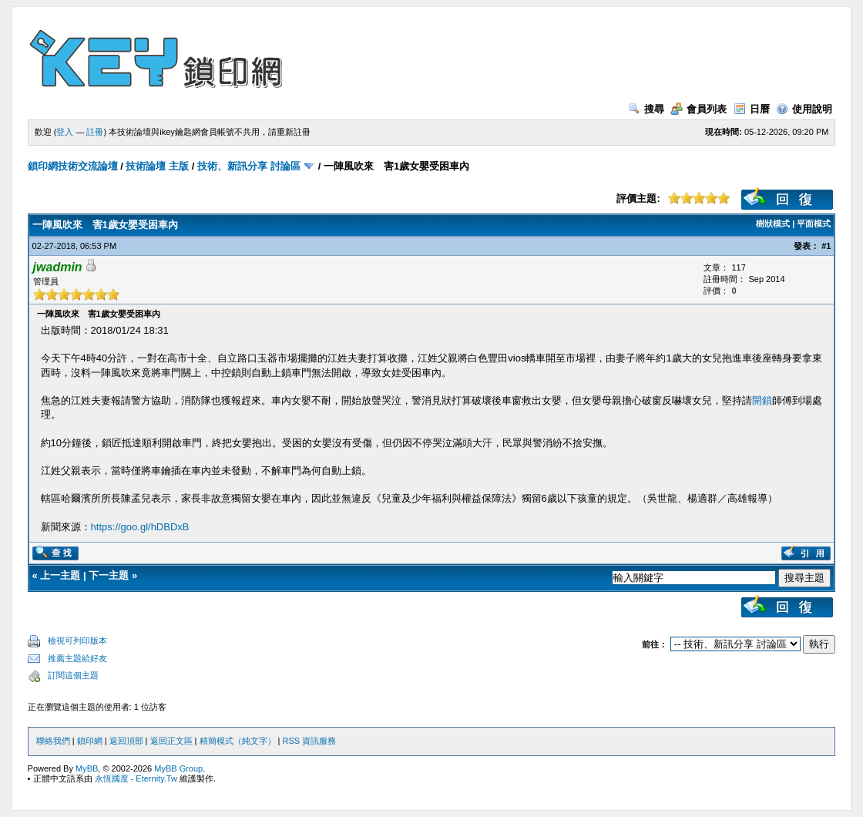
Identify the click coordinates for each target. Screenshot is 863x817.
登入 (64, 131)
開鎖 (762, 400)
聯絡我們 (53, 740)
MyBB (87, 768)
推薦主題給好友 (77, 658)
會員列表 (698, 109)
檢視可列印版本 (77, 640)
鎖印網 (89, 740)
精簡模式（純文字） (238, 740)
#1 (826, 245)
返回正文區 (171, 740)
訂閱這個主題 (73, 675)
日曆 (752, 109)
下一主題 (109, 575)
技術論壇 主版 (157, 166)
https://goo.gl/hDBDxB (140, 527)
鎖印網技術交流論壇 (73, 166)
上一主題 (60, 575)
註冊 (94, 131)
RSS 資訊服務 (310, 740)
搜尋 (646, 109)
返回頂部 (126, 740)
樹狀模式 (773, 223)
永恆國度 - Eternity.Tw (136, 778)
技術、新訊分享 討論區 (249, 166)
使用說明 (804, 109)
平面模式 (814, 223)
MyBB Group (178, 768)
